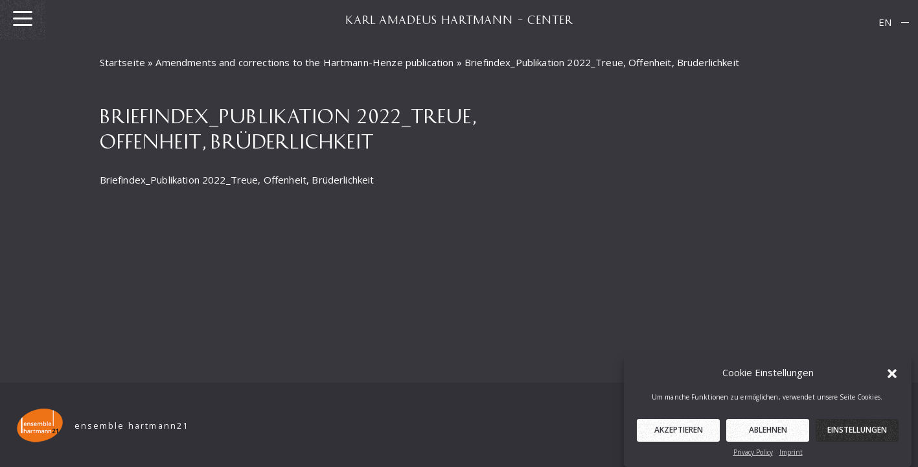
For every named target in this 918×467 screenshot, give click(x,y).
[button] (892, 375)
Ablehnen (768, 432)
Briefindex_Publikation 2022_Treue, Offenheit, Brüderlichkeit (237, 179)
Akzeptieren (678, 432)
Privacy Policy (753, 455)
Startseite (123, 62)
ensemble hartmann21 (132, 425)
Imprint (791, 455)
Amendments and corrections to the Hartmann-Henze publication (304, 62)
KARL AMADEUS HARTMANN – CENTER (459, 19)
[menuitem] (885, 22)
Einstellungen (857, 432)
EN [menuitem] (884, 22)
